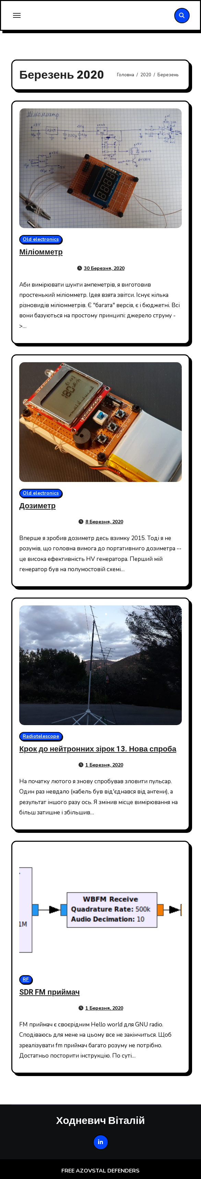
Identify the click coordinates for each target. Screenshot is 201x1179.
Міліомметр (40, 252)
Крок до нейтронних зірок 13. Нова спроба (97, 749)
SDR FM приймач (49, 992)
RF (26, 979)
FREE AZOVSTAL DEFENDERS (100, 1171)
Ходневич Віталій (100, 1120)
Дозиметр (37, 505)
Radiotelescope (41, 736)
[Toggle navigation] (16, 15)
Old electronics (41, 239)
